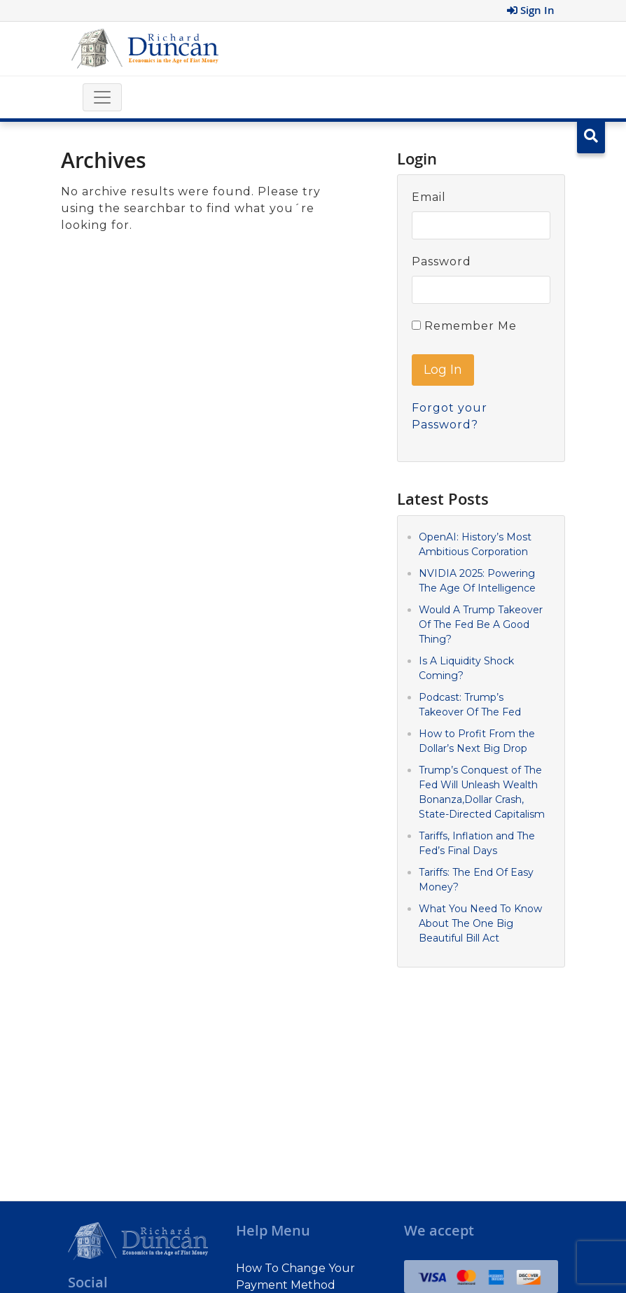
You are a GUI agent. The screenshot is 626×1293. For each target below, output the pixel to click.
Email (429, 197)
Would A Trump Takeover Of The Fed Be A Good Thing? (481, 624)
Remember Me (464, 326)
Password (441, 261)
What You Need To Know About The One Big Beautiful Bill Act (480, 923)
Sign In (531, 10)
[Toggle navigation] (102, 97)
